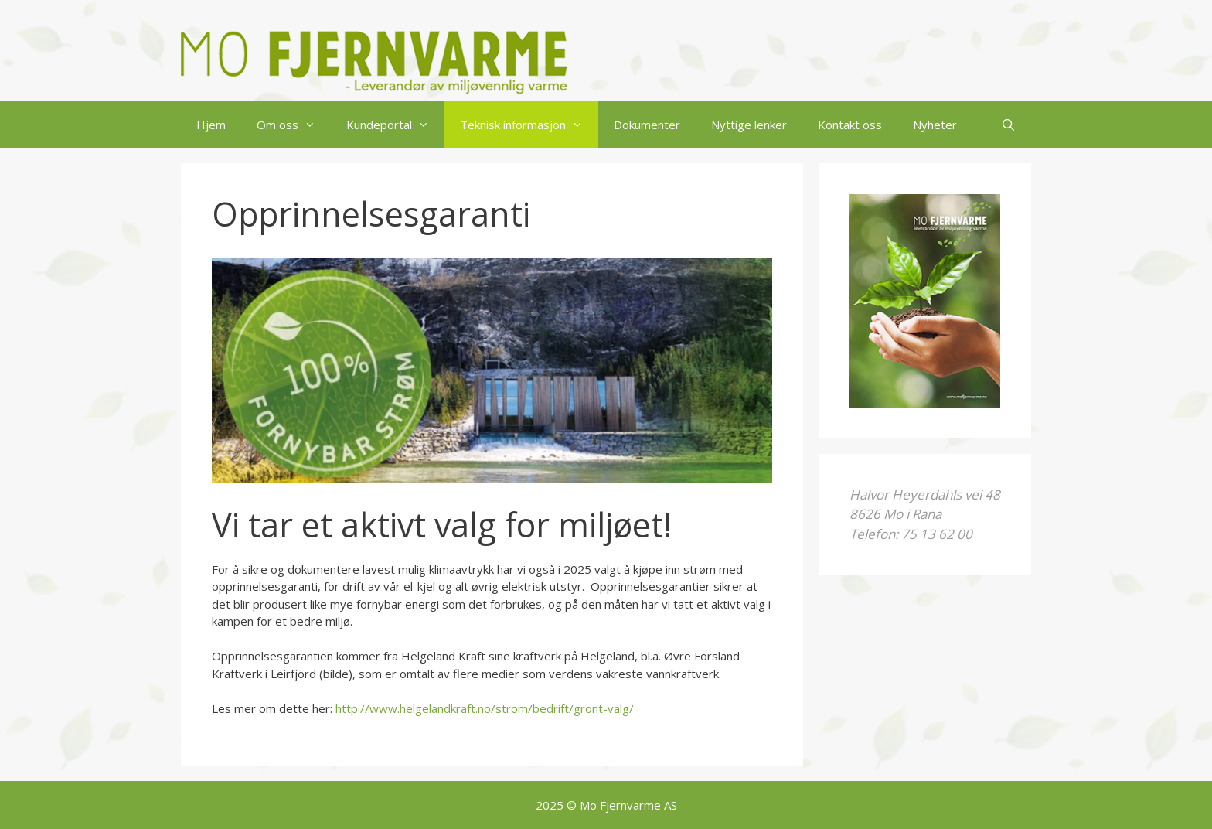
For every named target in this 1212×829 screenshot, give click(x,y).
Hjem (211, 124)
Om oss (294, 124)
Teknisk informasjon (529, 124)
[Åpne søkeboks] (1008, 124)
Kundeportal (395, 124)
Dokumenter (647, 124)
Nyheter (935, 124)
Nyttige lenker (749, 124)
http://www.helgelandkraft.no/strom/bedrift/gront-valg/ (484, 708)
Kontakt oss (850, 124)
